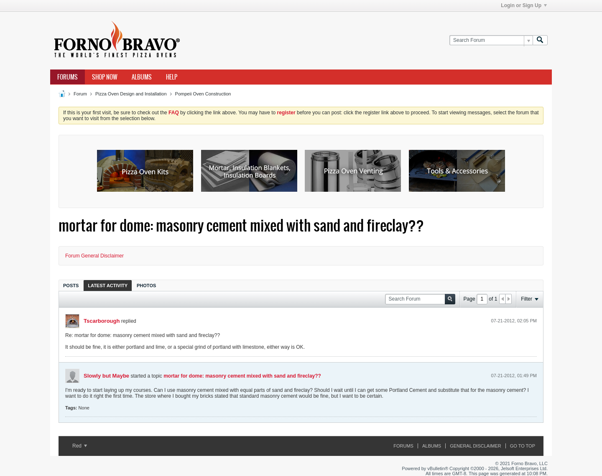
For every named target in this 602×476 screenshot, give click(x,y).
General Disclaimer (475, 445)
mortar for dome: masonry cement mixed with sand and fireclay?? (242, 376)
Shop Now (104, 77)
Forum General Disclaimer (94, 256)
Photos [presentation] (146, 285)
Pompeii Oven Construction (203, 93)
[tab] (71, 285)
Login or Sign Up (524, 5)
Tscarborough (102, 321)
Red (79, 446)
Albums (142, 77)
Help (171, 77)
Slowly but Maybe (106, 376)
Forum (80, 93)
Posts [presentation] (71, 285)
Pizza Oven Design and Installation (131, 93)
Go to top (522, 445)
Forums (67, 77)
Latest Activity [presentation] (108, 285)
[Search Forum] (491, 40)
